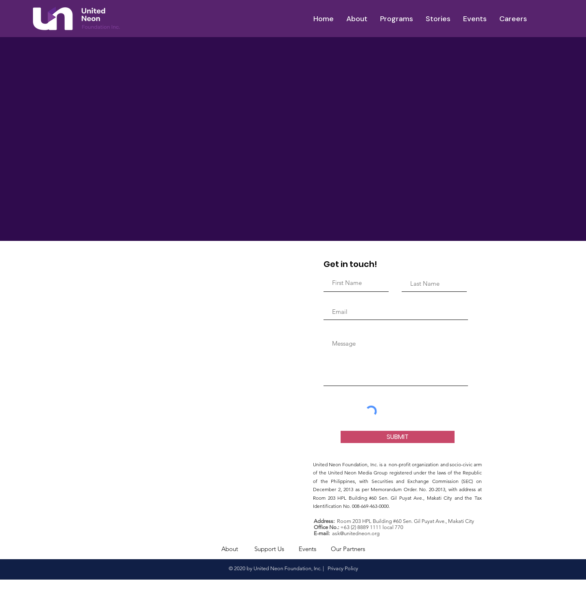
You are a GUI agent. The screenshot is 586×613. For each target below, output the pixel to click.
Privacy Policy (342, 568)
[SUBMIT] (398, 437)
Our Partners (348, 549)
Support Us (269, 549)
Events (307, 549)
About (229, 549)
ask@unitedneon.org (356, 533)
